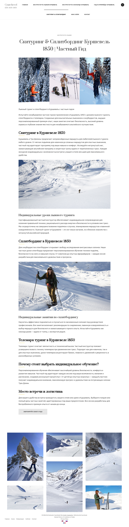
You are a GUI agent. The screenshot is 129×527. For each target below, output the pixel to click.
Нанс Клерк (75, 14)
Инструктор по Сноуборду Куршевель (75, 5)
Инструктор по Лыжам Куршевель (45, 5)
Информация (20, 519)
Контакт (87, 14)
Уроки (13, 519)
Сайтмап (27, 519)
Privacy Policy (64, 519)
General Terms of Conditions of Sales (64, 517)
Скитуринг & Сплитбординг (56, 14)
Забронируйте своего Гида (32, 411)
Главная (25, 5)
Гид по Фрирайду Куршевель (104, 5)
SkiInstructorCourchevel (80, 515)
